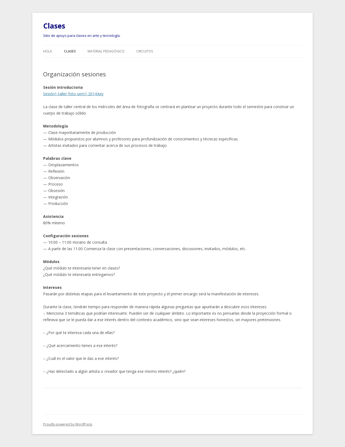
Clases (54, 26)
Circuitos (144, 51)
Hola (47, 51)
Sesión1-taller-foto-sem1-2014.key (73, 93)
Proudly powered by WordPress (67, 424)
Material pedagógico (106, 51)
